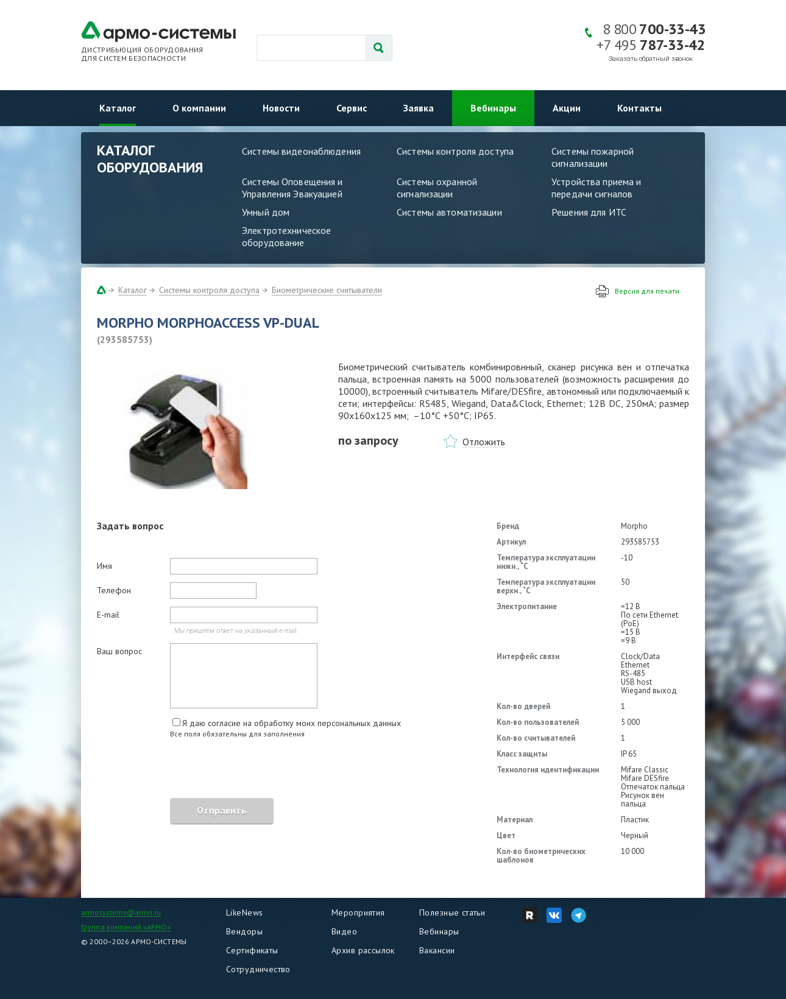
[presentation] (189, 770)
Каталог (117, 108)
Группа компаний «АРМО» (126, 926)
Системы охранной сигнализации (437, 187)
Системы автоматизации (449, 212)
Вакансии (437, 950)
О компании (199, 108)
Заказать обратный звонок (651, 59)
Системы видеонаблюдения (301, 151)
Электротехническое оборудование (286, 236)
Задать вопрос (130, 526)
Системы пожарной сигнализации (592, 157)
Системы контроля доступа (455, 151)
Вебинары (493, 108)
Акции (567, 108)
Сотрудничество (258, 969)
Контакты (639, 108)
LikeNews (244, 912)
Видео (344, 931)
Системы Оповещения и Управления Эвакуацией (292, 187)
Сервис (351, 108)
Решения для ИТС (588, 212)
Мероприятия (358, 912)
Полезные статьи (452, 912)
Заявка (418, 108)
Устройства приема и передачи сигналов (596, 187)
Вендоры (244, 931)
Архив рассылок (363, 950)
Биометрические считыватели (327, 289)
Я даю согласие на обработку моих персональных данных (291, 723)
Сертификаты (252, 950)
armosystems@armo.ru (121, 912)
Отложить (483, 442)
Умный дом (265, 212)
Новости (281, 108)
